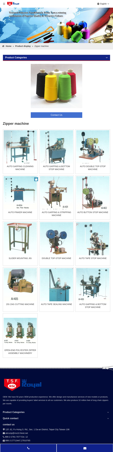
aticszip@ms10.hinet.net (15, 433)
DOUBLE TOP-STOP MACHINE (56, 258)
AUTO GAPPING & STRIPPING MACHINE (56, 213)
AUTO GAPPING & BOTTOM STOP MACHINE (56, 167)
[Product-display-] (56, 25)
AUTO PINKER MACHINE (20, 212)
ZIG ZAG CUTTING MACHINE (20, 304)
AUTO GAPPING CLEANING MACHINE (20, 167)
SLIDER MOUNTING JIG (20, 258)
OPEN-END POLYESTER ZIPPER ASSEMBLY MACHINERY (20, 351)
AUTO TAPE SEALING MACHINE (56, 304)
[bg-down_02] (56, 369)
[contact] (56, 91)
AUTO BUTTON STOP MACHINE (92, 212)
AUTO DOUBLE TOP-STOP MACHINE (93, 167)
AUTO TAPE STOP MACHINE (93, 258)
